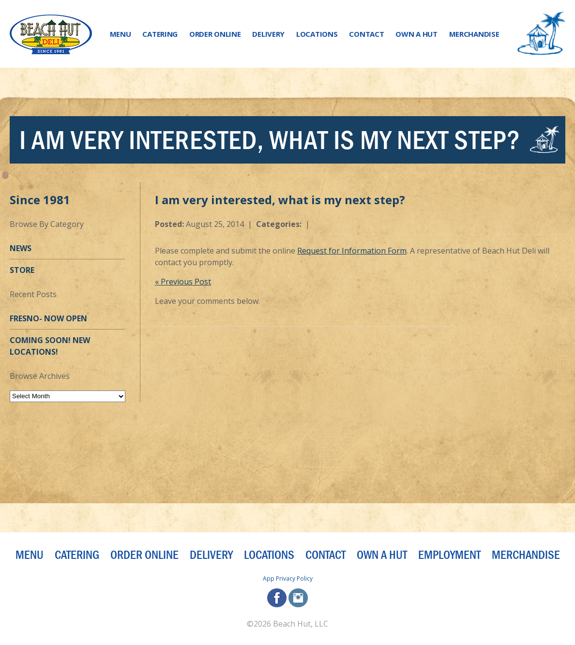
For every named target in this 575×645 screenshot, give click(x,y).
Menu (120, 34)
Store (22, 270)
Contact (366, 34)
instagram (298, 597)
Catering (160, 34)
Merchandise (474, 34)
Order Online (215, 34)
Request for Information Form (352, 250)
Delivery (268, 34)
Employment (449, 555)
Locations (316, 34)
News (20, 248)
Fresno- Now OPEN (48, 318)
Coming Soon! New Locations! (50, 346)
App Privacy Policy (288, 578)
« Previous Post (183, 281)
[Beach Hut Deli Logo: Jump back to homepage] (51, 34)
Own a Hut (416, 34)
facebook (277, 597)
